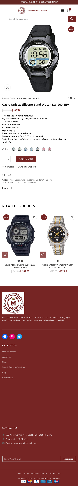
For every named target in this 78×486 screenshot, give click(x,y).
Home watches (9, 351)
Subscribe (68, 458)
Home (4, 98)
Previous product (68, 98)
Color (5, 149)
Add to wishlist (28, 167)
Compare (9, 167)
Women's (31, 182)
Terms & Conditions (25, 478)
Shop (4, 362)
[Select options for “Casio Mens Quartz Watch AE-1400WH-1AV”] (5, 255)
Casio (12, 98)
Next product (74, 98)
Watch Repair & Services (13, 367)
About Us (6, 357)
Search (72, 19)
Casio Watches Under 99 (28, 98)
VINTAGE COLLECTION (14, 182)
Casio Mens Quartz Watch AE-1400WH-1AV (20, 266)
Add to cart (26, 159)
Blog (4, 372)
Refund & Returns (41, 478)
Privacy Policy (54, 478)
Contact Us (7, 377)
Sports (49, 180)
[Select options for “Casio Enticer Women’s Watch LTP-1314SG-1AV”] (43, 255)
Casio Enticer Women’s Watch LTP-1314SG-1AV (57, 266)
